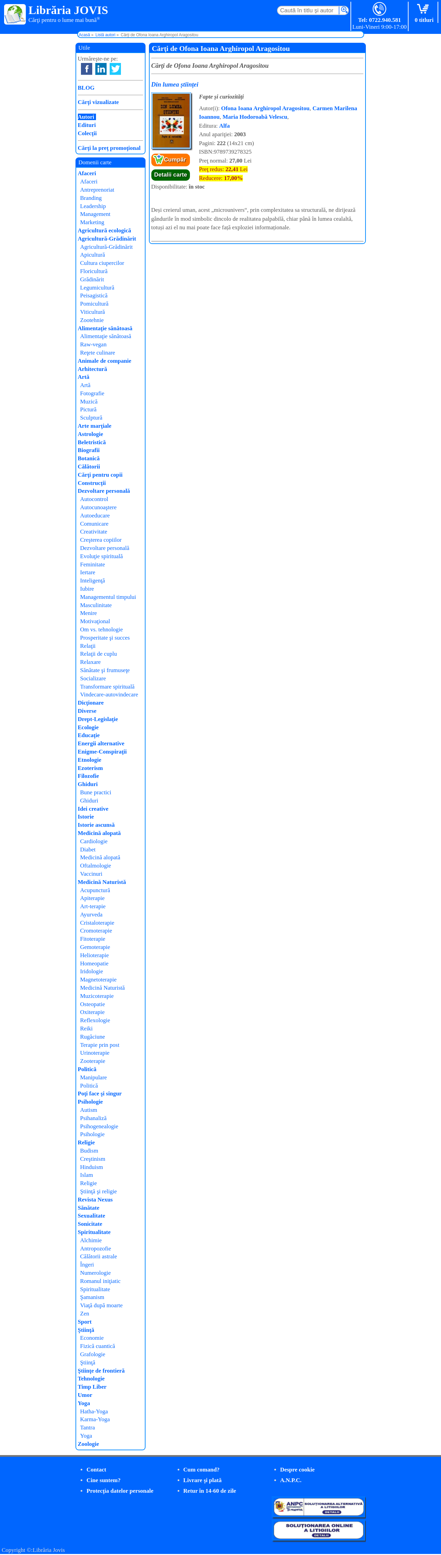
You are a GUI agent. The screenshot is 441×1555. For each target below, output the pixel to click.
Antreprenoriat (97, 190)
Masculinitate (96, 605)
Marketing (92, 222)
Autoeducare (95, 515)
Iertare (87, 572)
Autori (86, 117)
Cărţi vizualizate (98, 102)
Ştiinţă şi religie (98, 1191)
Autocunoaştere (98, 507)
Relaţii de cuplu (98, 654)
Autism (88, 1110)
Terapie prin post (100, 1045)
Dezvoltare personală (104, 491)
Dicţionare (91, 702)
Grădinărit (92, 279)
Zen (84, 1313)
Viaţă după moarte (101, 1305)
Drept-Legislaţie (98, 719)
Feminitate (92, 564)
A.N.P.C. (291, 1480)
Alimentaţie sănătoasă (105, 328)
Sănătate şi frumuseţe (105, 670)
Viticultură (92, 312)
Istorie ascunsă (96, 825)
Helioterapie (94, 955)
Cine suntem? (103, 1480)
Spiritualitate (94, 1232)
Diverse (87, 711)
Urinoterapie (95, 1053)
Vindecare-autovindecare (109, 694)
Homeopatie (94, 963)
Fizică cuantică (97, 1346)
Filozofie (88, 776)
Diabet (88, 849)
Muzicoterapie (97, 996)
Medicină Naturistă (102, 882)
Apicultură (92, 255)
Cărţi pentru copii (100, 475)
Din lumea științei (174, 84)
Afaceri (87, 173)
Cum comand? (201, 1469)
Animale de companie (105, 361)
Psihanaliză (93, 1118)
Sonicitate (90, 1224)
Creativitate (93, 531)
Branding (91, 198)
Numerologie (95, 1273)
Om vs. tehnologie (101, 629)
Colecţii (87, 133)
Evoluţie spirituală (101, 556)
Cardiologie (94, 841)
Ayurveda (91, 914)
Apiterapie (92, 898)
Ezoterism (90, 768)
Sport (85, 1322)
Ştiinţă (86, 1330)
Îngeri (87, 1264)
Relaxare (90, 662)
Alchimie (91, 1240)
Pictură (88, 409)
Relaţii (88, 646)
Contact (96, 1469)
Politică (87, 1069)
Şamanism (92, 1297)
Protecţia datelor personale (119, 1491)
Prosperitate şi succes (105, 637)
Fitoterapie (93, 939)
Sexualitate (91, 1215)
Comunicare (94, 524)
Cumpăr (175, 159)
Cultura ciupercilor (102, 263)
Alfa (224, 126)
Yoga (84, 1403)
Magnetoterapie (98, 979)
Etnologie (89, 760)
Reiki (86, 1028)
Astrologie (90, 434)
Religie (86, 1142)
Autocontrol (94, 499)
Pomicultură (94, 303)
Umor (85, 1395)
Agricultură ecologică (104, 230)
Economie (92, 1338)
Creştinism (93, 1159)
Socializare (93, 678)
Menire (88, 613)
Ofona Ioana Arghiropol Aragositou (265, 108)
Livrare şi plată (202, 1480)
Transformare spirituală (107, 686)
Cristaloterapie (97, 923)
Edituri (87, 125)
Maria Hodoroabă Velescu (254, 117)
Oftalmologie (95, 865)
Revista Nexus (95, 1199)
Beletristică (92, 442)
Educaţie (89, 735)
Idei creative (93, 809)
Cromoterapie (96, 930)
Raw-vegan (93, 344)
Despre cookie (297, 1469)
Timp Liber (92, 1387)
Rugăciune (92, 1036)
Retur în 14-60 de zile (209, 1491)
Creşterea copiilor (101, 540)
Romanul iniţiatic (100, 1281)
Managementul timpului (108, 597)
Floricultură (94, 271)
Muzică (89, 401)
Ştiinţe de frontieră (101, 1370)
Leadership (93, 206)
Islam (86, 1175)
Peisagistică (94, 295)
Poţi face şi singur (100, 1093)
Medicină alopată (99, 833)
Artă (83, 377)
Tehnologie (91, 1378)
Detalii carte (170, 174)
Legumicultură (97, 287)
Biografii (89, 450)
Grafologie (93, 1354)
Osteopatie (92, 1004)
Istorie (86, 816)
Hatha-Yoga (94, 1411)
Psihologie (90, 1101)
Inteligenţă (92, 580)
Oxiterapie (92, 1012)
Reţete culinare (97, 352)
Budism (89, 1150)
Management (95, 214)
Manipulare (93, 1077)
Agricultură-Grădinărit (107, 238)
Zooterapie (93, 1061)
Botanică (89, 458)
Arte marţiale (95, 426)
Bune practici (95, 792)
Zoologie (88, 1444)
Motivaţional (95, 621)
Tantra (87, 1427)
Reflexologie (95, 1020)
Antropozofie (95, 1248)
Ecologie (88, 727)
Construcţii (92, 483)
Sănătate (88, 1208)
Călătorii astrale (98, 1256)
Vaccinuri (91, 874)
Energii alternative (101, 743)
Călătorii (89, 466)
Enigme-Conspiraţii (102, 751)
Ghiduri (88, 784)
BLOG (86, 88)
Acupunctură (95, 890)
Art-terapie (93, 906)
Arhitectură (92, 369)
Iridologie (91, 971)
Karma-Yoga (95, 1419)
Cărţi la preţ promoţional (109, 148)
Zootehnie (92, 320)
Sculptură (91, 417)
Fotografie (92, 393)
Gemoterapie (95, 947)
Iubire (87, 589)
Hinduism (91, 1167)
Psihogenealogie (99, 1126)
